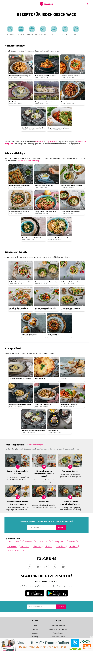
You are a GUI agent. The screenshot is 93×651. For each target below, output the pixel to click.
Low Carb (73, 546)
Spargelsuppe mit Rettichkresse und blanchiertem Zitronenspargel (20, 378)
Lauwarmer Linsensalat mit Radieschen (43, 404)
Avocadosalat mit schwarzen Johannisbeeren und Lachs (69, 308)
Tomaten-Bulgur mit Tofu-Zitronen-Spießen (46, 76)
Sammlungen (35, 637)
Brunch (48, 546)
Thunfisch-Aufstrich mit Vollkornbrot (33, 128)
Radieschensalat (53, 430)
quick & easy (43, 542)
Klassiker (37, 546)
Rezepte (35, 629)
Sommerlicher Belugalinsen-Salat (45, 308)
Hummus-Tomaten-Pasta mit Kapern (70, 76)
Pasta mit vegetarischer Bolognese (20, 76)
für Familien (29, 542)
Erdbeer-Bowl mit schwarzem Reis (20, 282)
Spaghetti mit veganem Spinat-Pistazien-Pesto (57, 128)
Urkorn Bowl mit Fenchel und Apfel (58, 238)
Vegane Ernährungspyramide (58, 629)
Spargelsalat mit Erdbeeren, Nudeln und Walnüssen (46, 212)
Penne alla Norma (66, 102)
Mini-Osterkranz (53, 334)
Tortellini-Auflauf (40, 378)
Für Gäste (72, 542)
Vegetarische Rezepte (58, 637)
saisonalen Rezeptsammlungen (29, 161)
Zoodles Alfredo (14, 102)
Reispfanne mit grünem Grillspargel (72, 185)
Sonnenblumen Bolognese (69, 404)
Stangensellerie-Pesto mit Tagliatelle (43, 102)
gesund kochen (13, 542)
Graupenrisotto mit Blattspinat (70, 212)
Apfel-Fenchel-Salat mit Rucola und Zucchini (33, 238)
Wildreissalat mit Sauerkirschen (19, 212)
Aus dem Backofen (14, 550)
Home (35, 626)
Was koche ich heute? (58, 626)
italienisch (12, 546)
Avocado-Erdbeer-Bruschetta (18, 308)
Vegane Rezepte (58, 633)
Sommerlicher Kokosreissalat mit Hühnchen (45, 282)
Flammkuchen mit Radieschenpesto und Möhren (20, 186)
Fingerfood (60, 546)
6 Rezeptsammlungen (35, 445)
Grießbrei (64, 378)
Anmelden (61, 527)
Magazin (35, 633)
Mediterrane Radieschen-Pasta (70, 282)
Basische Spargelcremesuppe (44, 185)
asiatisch (24, 546)
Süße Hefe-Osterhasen (29, 334)
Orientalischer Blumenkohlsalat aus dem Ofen (20, 404)
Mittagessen (58, 542)
